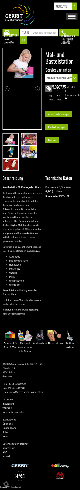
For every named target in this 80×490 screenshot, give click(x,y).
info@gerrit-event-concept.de (27, 392)
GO (23, 40)
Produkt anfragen (56, 127)
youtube (7, 407)
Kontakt (6, 456)
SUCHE (25, 32)
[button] (6, 484)
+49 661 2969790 (16, 383)
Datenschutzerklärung (15, 443)
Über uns (7, 423)
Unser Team (9, 428)
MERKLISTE (64, 6)
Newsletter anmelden (14, 412)
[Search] (44, 32)
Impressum (8, 448)
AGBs (5, 452)
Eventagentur (10, 419)
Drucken (52, 140)
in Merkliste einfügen (58, 114)
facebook (7, 399)
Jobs (5, 432)
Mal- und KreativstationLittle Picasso (25, 343)
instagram (8, 403)
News (5, 436)
